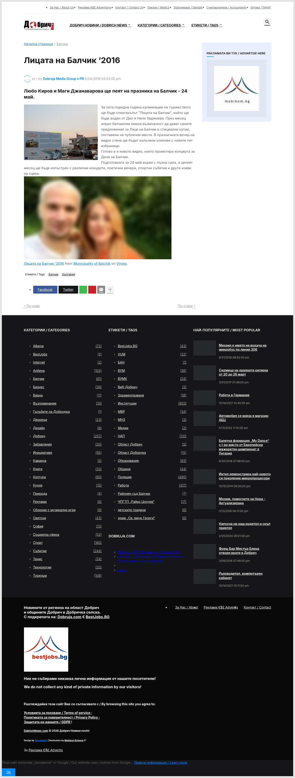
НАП (152, 436)
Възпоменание (67, 403)
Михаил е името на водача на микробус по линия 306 (243, 347)
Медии (152, 428)
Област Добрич (152, 444)
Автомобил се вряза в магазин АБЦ (243, 418)
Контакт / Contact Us (129, 7)
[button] (267, 22)
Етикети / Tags (205, 25)
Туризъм (67, 575)
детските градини (152, 510)
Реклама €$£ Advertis (46, 750)
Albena (67, 346)
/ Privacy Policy (61, 717)
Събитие (67, 551)
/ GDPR (47, 722)
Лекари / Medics (158, 7)
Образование (152, 460)
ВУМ (152, 370)
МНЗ (152, 419)
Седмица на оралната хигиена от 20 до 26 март (243, 372)
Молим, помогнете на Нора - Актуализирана (242, 501)
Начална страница (38, 44)
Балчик (62, 44)
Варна (67, 395)
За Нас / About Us (62, 7)
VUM (152, 354)
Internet (67, 362)
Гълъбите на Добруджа (67, 411)
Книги (67, 469)
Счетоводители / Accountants (226, 7)
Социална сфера (67, 534)
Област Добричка (152, 452)
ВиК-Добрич (152, 387)
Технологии (67, 567)
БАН (152, 362)
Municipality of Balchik (92, 263)
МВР (152, 411)
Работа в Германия (234, 395)
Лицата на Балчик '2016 (44, 263)
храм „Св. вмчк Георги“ (152, 518)
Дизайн (67, 428)
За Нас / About (186, 607)
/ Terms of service (57, 713)
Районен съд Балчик (152, 493)
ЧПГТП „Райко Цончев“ (152, 501)
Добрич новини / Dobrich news (98, 25)
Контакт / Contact (257, 607)
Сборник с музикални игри (67, 510)
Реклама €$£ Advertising (94, 7)
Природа (67, 493)
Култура (67, 477)
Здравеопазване (152, 395)
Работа (152, 485)
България (68, 274)
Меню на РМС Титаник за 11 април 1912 (148, 552)
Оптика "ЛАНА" (261, 7)
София (67, 526)
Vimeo (121, 263)
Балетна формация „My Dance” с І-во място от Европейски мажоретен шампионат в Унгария (244, 447)
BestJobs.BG (152, 346)
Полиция (152, 477)
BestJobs (67, 354)
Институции (152, 403)
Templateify (41, 740)
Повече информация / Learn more (160, 762)
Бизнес (67, 387)
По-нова (33, 306)
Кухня (67, 485)
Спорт (67, 542)
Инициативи (67, 452)
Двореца (67, 419)
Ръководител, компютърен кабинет (241, 575)
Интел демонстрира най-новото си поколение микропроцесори (245, 476)
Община (152, 469)
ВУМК (152, 378)
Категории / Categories (159, 25)
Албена (67, 370)
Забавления (67, 444)
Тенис (67, 559)
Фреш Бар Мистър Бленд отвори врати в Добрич (239, 551)
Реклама (67, 501)
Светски (67, 518)
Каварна (67, 460)
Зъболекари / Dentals (188, 7)
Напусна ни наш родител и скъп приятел (244, 526)
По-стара (185, 306)
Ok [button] (8, 772)
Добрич (67, 436)
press (122, 570)
